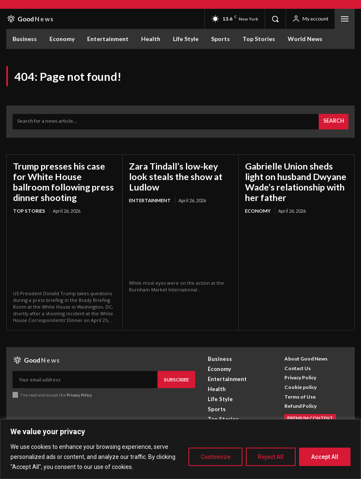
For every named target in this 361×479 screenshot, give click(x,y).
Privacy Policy (79, 389)
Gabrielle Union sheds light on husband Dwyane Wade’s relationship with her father (295, 179)
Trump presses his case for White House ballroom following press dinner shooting (62, 179)
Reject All (271, 456)
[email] (85, 374)
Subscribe (177, 374)
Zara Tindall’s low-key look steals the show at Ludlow (180, 169)
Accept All (324, 456)
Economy (257, 206)
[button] (275, 19)
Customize (215, 456)
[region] (180, 449)
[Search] (334, 120)
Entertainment (148, 187)
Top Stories (28, 206)
